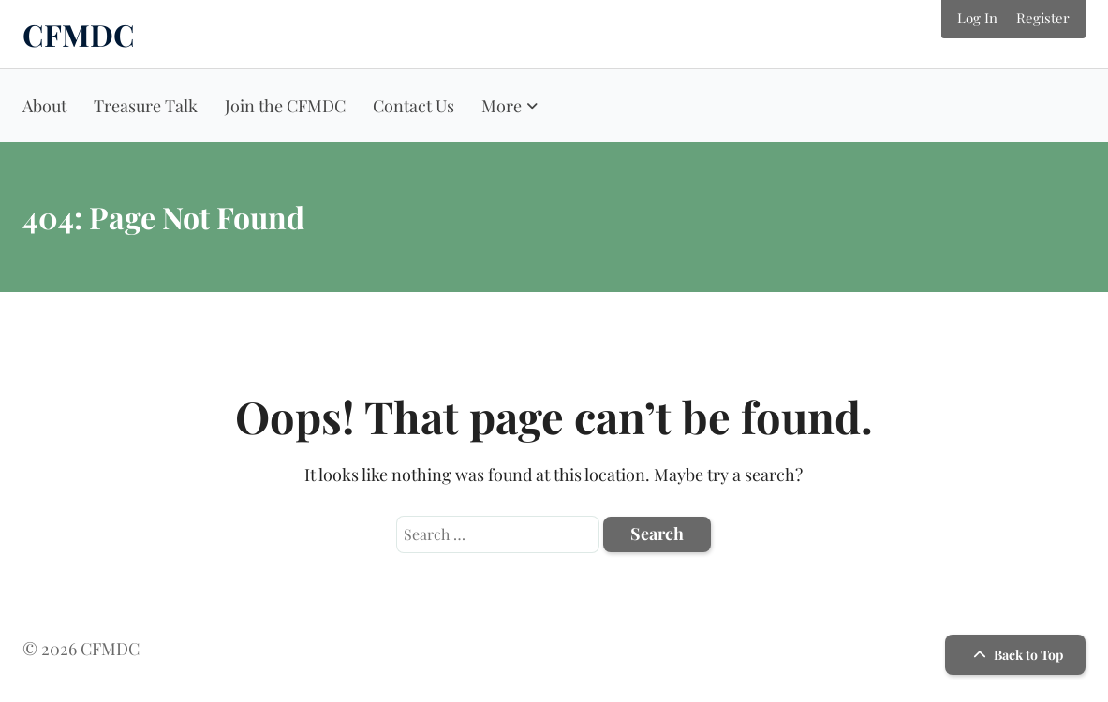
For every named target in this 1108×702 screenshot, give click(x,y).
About (44, 106)
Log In (977, 17)
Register (1043, 17)
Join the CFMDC (285, 106)
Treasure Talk (146, 106)
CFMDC (78, 34)
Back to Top (1015, 655)
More (501, 106)
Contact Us (413, 106)
